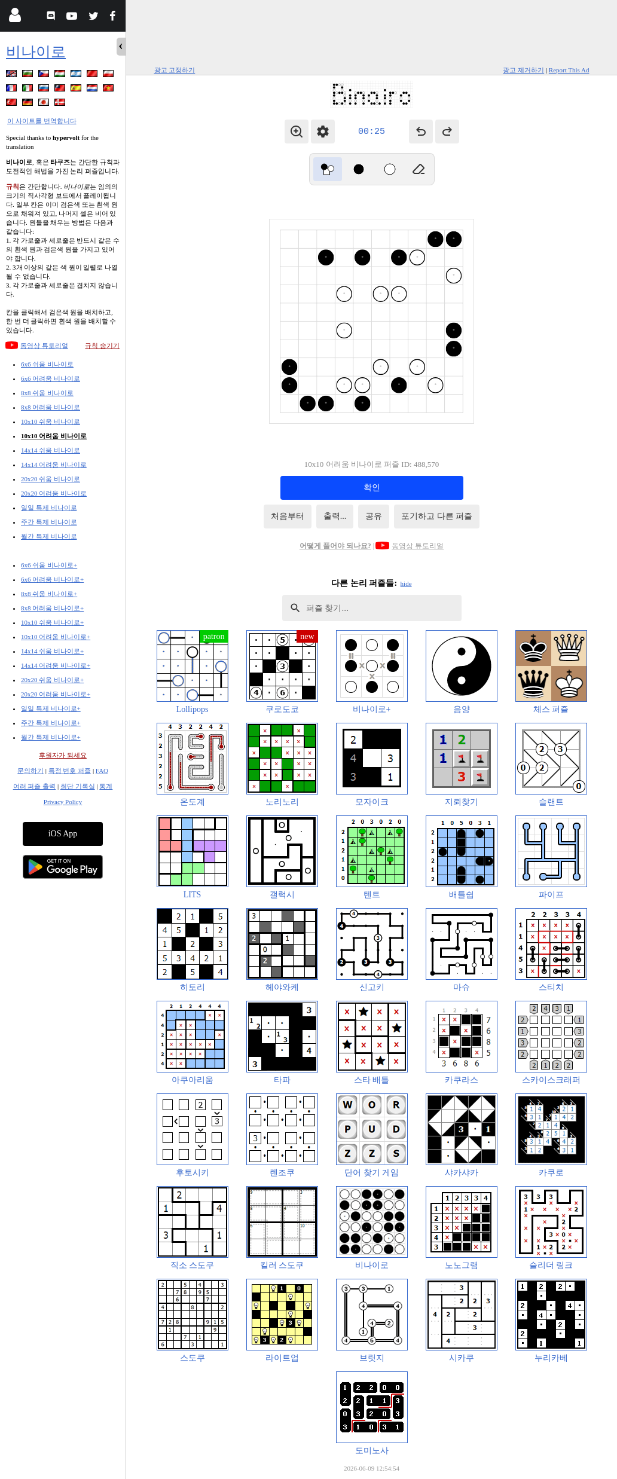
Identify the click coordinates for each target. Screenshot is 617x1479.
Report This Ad (569, 70)
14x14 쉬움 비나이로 (50, 450)
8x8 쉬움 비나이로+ (49, 593)
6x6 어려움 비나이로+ (52, 579)
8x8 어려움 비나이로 (50, 407)
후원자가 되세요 (63, 755)
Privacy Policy (63, 801)
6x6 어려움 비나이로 (50, 378)
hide (406, 583)
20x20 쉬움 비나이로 (50, 478)
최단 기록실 (77, 786)
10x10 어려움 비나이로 (54, 435)
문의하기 (30, 770)
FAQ (102, 770)
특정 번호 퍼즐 (69, 770)
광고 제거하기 (523, 70)
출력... (335, 516)
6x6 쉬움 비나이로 (47, 364)
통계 (105, 786)
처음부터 (287, 516)
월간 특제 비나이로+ (51, 737)
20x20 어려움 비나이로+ (55, 694)
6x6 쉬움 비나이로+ (49, 565)
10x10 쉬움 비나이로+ (52, 622)
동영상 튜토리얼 (44, 345)
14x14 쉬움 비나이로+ (52, 651)
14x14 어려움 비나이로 (54, 464)
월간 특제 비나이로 (49, 536)
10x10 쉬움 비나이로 (50, 421)
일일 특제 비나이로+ (51, 708)
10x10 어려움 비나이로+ (55, 636)
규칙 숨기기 (102, 345)
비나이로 (36, 52)
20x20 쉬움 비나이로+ (52, 679)
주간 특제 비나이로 (49, 521)
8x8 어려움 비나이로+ (52, 608)
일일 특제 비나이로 (49, 507)
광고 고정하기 (175, 70)
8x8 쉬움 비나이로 (47, 392)
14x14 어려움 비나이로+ (55, 665)
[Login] (14, 17)
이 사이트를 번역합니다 (42, 120)
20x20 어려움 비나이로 (54, 493)
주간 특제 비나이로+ (51, 722)
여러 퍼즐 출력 (34, 786)
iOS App (63, 833)
